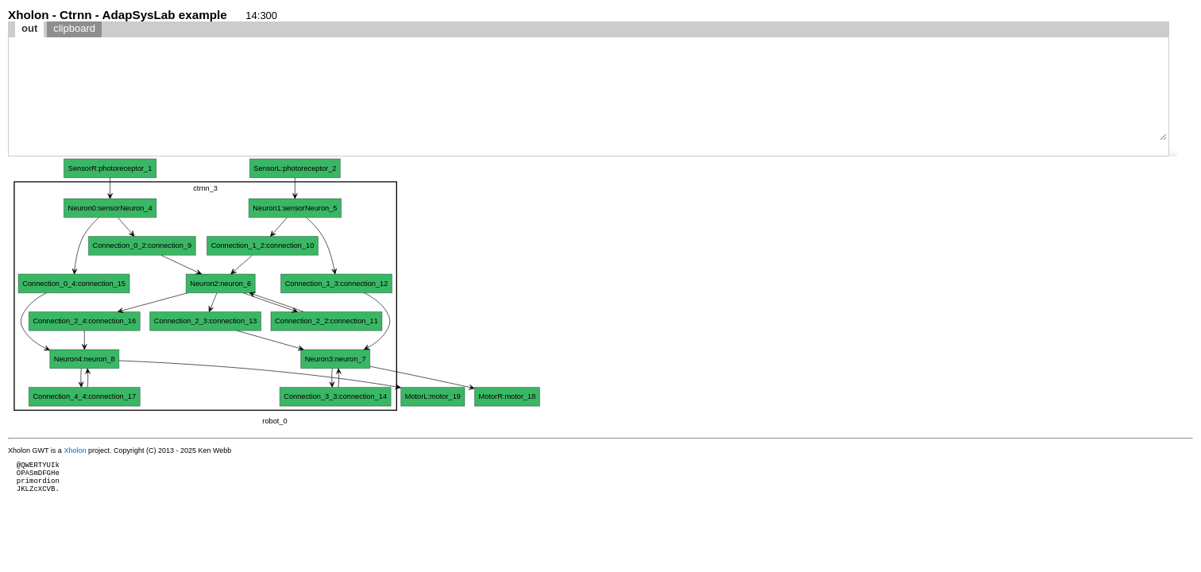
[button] (1173, 153)
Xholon (75, 450)
